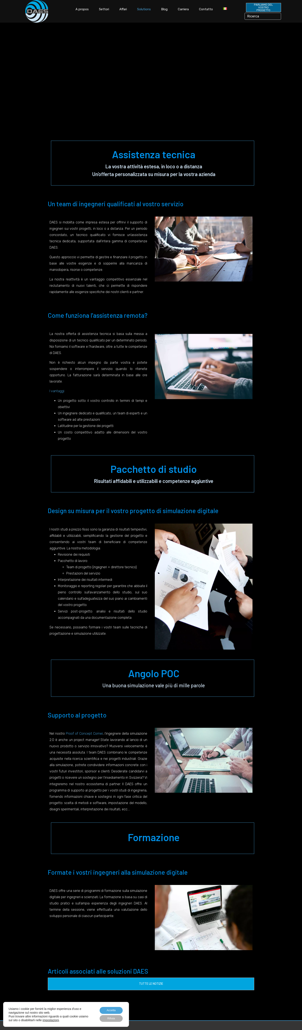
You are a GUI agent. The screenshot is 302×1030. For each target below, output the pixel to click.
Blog (164, 9)
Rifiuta (109, 1018)
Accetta (110, 1009)
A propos (82, 9)
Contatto (206, 9)
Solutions (144, 9)
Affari (123, 9)
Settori (104, 9)
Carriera (183, 9)
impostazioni (61, 1019)
